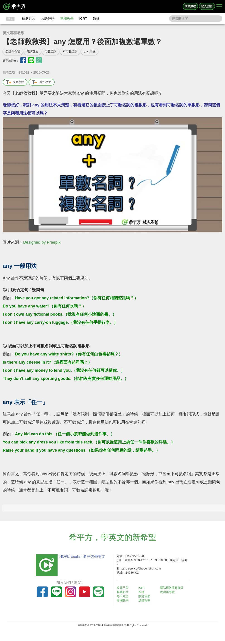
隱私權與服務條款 (173, 587)
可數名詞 (50, 51)
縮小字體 (41, 82)
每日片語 (124, 596)
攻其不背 (124, 587)
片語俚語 (48, 18)
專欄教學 (67, 18)
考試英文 (32, 51)
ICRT (83, 18)
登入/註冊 (207, 6)
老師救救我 (12, 51)
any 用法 (89, 51)
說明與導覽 (168, 591)
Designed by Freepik (41, 242)
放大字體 (15, 82)
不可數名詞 (70, 51)
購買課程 (190, 6)
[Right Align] (219, 6)
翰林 (96, 18)
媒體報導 (145, 600)
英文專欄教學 (13, 33)
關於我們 (145, 596)
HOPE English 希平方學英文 (81, 556)
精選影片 (28, 18)
